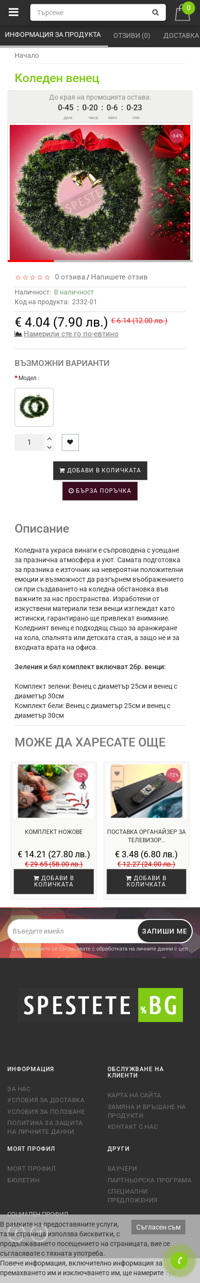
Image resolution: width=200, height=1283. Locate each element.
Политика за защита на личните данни (45, 1127)
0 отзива (68, 277)
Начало (27, 55)
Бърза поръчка (100, 490)
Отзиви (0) (132, 35)
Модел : (28, 378)
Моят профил (31, 1168)
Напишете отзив (119, 277)
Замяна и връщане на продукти (147, 1111)
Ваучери (122, 1168)
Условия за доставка (45, 1100)
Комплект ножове (54, 832)
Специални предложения (133, 1196)
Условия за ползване (46, 1111)
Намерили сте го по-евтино (71, 333)
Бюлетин (23, 1180)
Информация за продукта (53, 34)
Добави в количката (100, 470)
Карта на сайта (134, 1095)
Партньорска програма (150, 1180)
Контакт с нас (133, 1126)
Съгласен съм (158, 1227)
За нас (19, 1088)
